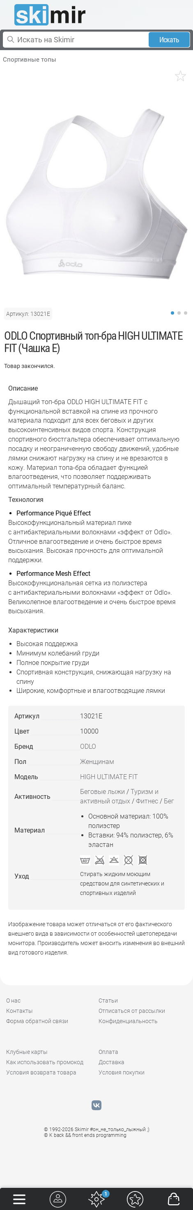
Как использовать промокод (44, 1062)
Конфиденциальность (128, 1021)
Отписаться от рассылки (132, 1011)
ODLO (88, 746)
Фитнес (147, 801)
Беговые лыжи (102, 792)
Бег (169, 801)
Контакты (19, 1011)
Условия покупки (122, 1072)
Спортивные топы (29, 59)
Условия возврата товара (41, 1072)
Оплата (108, 1052)
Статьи (108, 1000)
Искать (169, 39)
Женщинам (97, 762)
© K (85, 1135)
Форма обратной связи (37, 1021)
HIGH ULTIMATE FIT (109, 777)
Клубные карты (27, 1052)
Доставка (111, 1062)
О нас (13, 1000)
